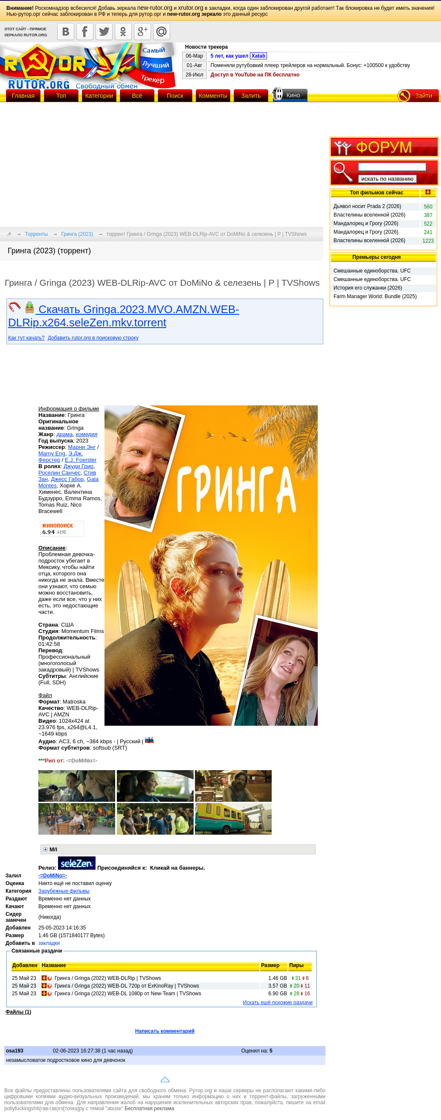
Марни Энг (82, 447)
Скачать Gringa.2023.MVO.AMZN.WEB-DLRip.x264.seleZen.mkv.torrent (123, 316)
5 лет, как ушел (239, 56)
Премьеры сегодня (376, 257)
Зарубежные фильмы (64, 891)
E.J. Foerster (80, 460)
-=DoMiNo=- (52, 876)
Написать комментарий (164, 1031)
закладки (49, 943)
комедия (87, 434)
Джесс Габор (67, 479)
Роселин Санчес (59, 472)
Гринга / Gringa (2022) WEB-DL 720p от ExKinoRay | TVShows (127, 986)
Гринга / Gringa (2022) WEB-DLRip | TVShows (108, 978)
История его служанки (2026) (368, 288)
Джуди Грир (78, 466)
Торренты (36, 234)
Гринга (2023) (77, 234)
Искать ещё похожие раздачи (278, 1003)
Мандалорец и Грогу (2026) (366, 223)
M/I (53, 849)
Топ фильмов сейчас (376, 193)
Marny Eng (51, 453)
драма (64, 434)
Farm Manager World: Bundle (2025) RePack (375, 296)
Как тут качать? (26, 338)
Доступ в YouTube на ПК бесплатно (255, 75)
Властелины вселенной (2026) (369, 215)
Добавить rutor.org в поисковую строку (93, 338)
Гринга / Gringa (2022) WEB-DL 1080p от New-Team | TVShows (128, 994)
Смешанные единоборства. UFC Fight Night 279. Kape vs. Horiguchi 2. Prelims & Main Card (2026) (374, 279)
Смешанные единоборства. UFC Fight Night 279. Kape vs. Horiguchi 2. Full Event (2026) (374, 271)
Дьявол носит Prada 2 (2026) (367, 206)
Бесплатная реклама (149, 1108)
